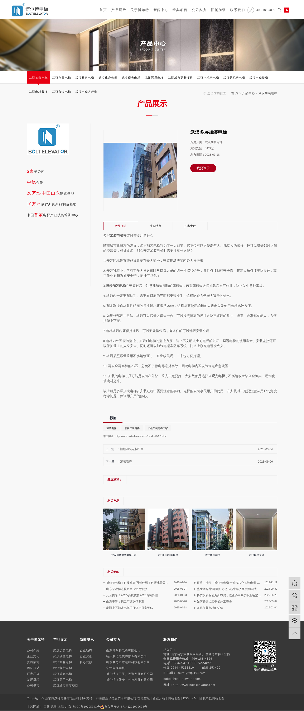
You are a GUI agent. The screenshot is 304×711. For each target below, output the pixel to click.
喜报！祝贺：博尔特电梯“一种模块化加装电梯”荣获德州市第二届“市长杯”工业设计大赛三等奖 (237, 582)
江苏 (46, 706)
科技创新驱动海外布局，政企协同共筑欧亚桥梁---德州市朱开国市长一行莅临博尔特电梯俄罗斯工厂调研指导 (237, 595)
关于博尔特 (139, 10)
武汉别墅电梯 (61, 77)
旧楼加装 (218, 10)
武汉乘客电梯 (84, 77)
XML (195, 698)
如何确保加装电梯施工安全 (214, 601)
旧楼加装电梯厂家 (158, 428)
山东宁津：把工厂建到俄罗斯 (125, 601)
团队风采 (33, 668)
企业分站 (159, 698)
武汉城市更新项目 (180, 77)
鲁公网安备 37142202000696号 (124, 706)
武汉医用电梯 (154, 77)
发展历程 (33, 679)
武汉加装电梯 (38, 77)
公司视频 (33, 685)
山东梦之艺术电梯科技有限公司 (128, 662)
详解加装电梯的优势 (210, 607)
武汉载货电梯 (107, 77)
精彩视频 (86, 662)
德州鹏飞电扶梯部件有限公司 (126, 656)
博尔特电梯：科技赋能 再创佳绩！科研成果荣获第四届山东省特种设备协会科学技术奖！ (146, 582)
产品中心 (248, 93)
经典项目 (180, 10)
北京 (68, 706)
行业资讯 (86, 656)
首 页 (234, 93)
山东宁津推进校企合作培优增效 (126, 589)
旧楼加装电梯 (132, 428)
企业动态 (86, 650)
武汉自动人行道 (86, 91)
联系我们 (237, 10)
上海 (61, 706)
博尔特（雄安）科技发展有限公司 (129, 679)
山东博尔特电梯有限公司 (123, 650)
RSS (186, 698)
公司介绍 (33, 650)
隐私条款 (205, 698)
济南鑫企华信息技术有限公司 (116, 698)
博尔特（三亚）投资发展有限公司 (129, 673)
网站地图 (174, 698)
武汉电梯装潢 (38, 91)
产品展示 (118, 10)
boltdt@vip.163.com (192, 672)
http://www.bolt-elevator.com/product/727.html (141, 436)
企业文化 (33, 656)
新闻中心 (160, 10)
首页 (103, 10)
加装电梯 (111, 428)
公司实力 (199, 10)
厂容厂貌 (33, 673)
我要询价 (203, 168)
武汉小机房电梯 (208, 77)
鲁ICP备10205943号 (86, 706)
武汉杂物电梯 (61, 91)
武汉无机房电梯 (234, 77)
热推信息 (143, 698)
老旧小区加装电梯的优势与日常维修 (129, 607)
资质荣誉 (33, 662)
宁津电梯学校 (115, 668)
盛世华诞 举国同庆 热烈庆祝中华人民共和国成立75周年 (233, 589)
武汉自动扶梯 (258, 77)
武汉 (54, 706)
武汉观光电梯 (131, 77)
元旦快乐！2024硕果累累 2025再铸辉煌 (132, 595)
